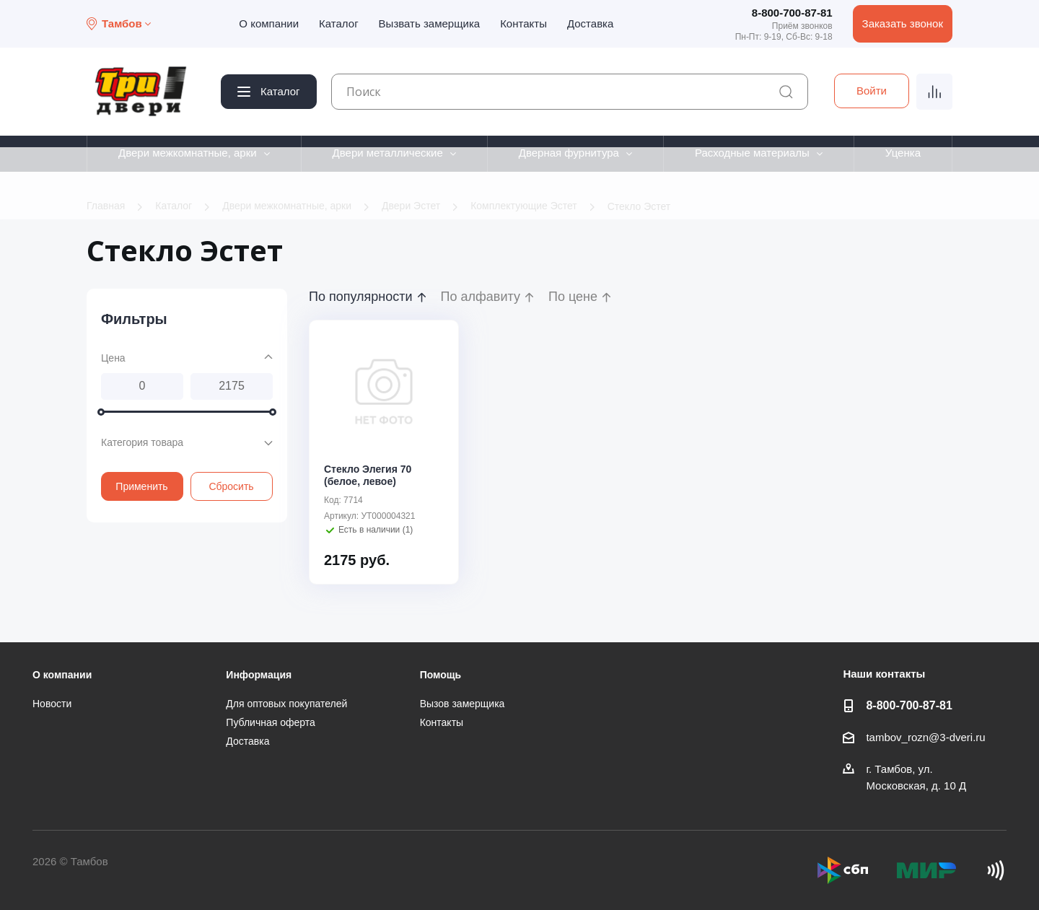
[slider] (101, 411)
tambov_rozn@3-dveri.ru (925, 737)
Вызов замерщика (462, 703)
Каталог (339, 23)
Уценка (903, 152)
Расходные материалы (752, 152)
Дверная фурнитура (569, 152)
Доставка (590, 23)
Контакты (523, 23)
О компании (269, 23)
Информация (258, 675)
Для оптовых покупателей (286, 703)
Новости (51, 703)
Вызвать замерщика (430, 23)
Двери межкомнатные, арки (187, 152)
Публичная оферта (270, 722)
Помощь (441, 675)
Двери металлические (388, 152)
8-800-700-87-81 (792, 12)
